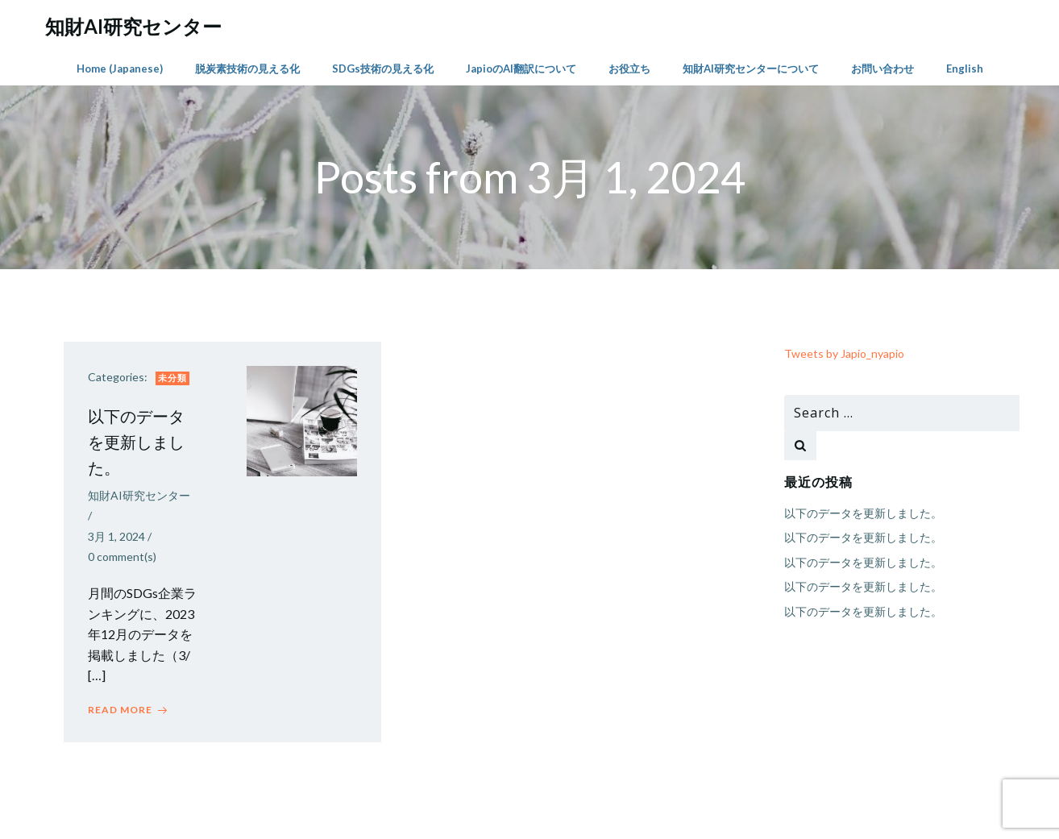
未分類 (172, 377)
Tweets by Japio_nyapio (844, 353)
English (964, 68)
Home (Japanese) (120, 68)
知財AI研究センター (139, 495)
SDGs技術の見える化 (383, 68)
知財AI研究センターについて (751, 68)
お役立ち (629, 68)
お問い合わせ (882, 68)
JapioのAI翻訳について (521, 68)
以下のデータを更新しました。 (863, 513)
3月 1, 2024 (116, 536)
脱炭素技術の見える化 (247, 68)
